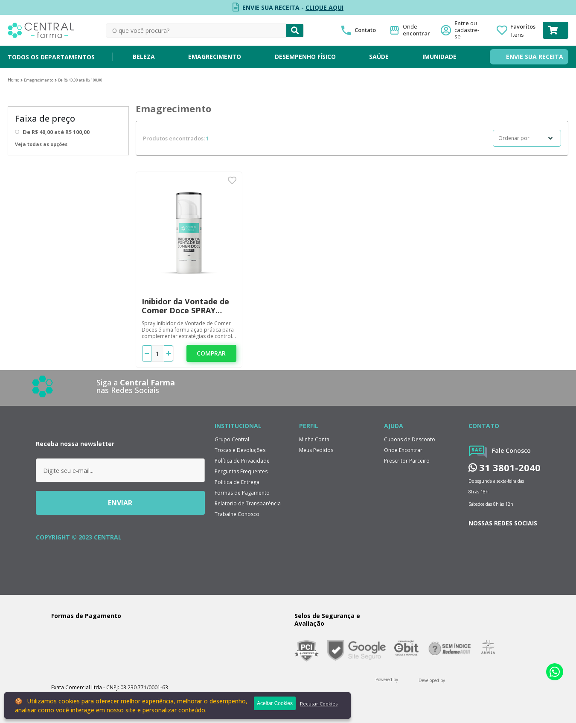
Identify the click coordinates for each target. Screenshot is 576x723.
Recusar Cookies (318, 703)
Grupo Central (232, 439)
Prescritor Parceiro (407, 460)
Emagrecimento (38, 80)
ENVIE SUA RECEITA (534, 56)
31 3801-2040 (504, 467)
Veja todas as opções (41, 144)
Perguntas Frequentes (241, 471)
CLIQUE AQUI (324, 7)
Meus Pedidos (316, 450)
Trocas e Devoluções (240, 450)
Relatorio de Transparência (248, 503)
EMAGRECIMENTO (214, 56)
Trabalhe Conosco (237, 514)
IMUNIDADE (439, 56)
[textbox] (196, 30)
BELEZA (144, 56)
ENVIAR (120, 502)
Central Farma (13, 80)
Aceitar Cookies (275, 703)
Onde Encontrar (403, 450)
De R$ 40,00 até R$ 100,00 (80, 80)
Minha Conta (314, 439)
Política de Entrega (237, 482)
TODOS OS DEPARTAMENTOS (51, 57)
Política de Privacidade (242, 460)
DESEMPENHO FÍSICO (305, 56)
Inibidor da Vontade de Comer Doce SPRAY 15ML (185, 306)
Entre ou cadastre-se (469, 30)
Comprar (211, 353)
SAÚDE (379, 56)
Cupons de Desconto (409, 439)
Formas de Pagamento (242, 492)
